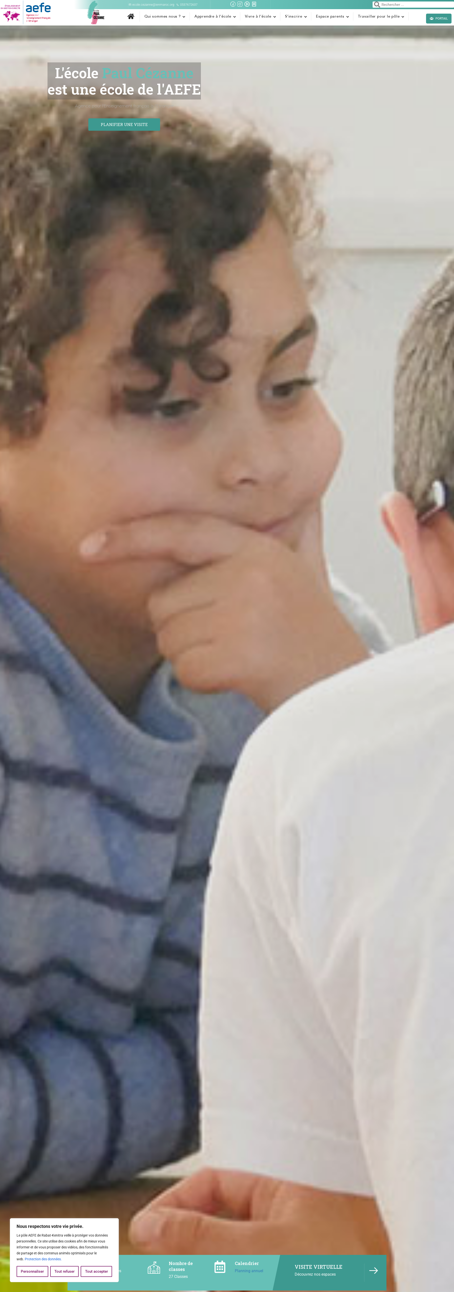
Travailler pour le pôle (379, 16)
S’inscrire (293, 16)
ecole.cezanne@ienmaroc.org (151, 4)
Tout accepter (96, 1271)
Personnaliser (32, 1271)
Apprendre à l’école (212, 16)
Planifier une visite (124, 124)
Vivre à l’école (258, 16)
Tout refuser (64, 1271)
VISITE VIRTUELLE (318, 1267)
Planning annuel (249, 1270)
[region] (64, 1250)
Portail (439, 18)
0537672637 (186, 4)
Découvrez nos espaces (315, 1274)
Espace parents (330, 16)
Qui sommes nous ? (162, 16)
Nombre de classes (181, 1266)
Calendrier (247, 1263)
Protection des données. (43, 1259)
